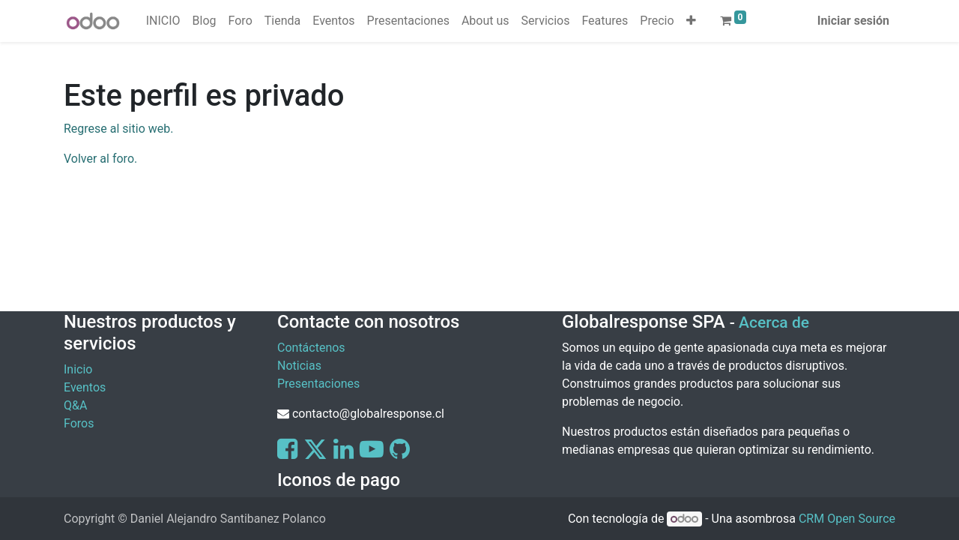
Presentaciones (318, 383)
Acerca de (774, 323)
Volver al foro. (100, 159)
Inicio (78, 369)
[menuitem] (163, 21)
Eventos (85, 387)
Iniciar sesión (853, 21)
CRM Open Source (847, 519)
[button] (691, 21)
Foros (79, 423)
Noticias (299, 365)
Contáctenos (311, 347)
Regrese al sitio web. (118, 129)
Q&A (75, 405)
